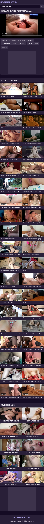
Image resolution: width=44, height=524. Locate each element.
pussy (31, 40)
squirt (5, 47)
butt (30, 43)
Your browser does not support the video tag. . (22, 26)
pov (15, 43)
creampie (7, 43)
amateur (22, 40)
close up (13, 40)
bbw (37, 43)
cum (5, 40)
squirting (22, 43)
